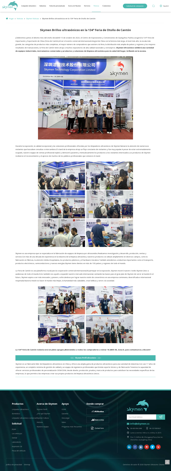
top (167, 462)
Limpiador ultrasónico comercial (24, 418)
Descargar (66, 418)
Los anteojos (17, 433)
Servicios (87, 6)
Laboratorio (16, 442)
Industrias (42, 6)
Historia (40, 422)
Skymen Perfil (42, 409)
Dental (14, 438)
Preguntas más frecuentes (72, 426)
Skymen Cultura (43, 418)
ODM (64, 409)
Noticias (96, 6)
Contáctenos (106, 6)
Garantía (65, 413)
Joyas (14, 429)
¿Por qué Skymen (43, 413)
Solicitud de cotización (135, 6)
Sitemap (27, 464)
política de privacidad (14, 464)
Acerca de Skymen (74, 6)
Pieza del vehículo (19, 451)
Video (64, 422)
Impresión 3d (17, 446)
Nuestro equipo (43, 426)
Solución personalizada (57, 6)
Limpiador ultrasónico (28, 6)
